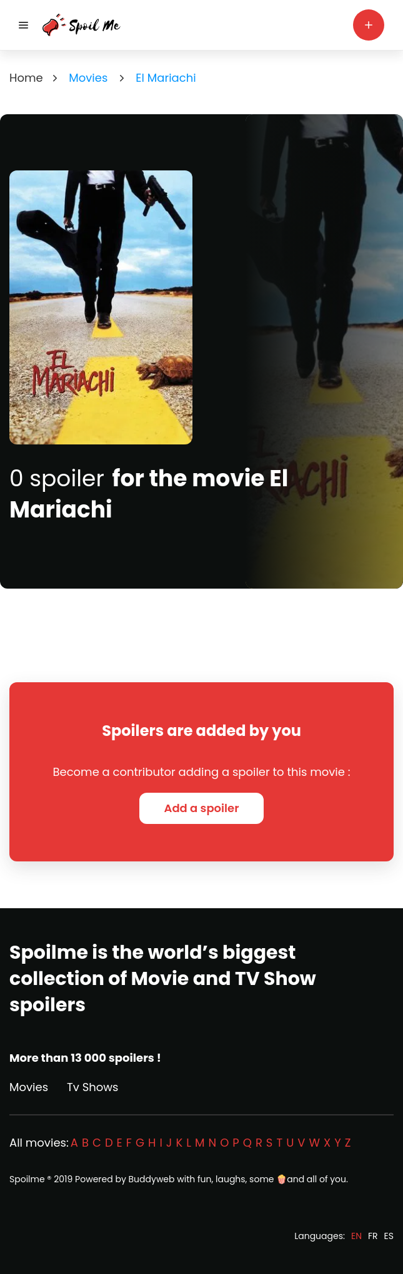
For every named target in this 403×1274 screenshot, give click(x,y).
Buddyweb (152, 1179)
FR (373, 1236)
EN (356, 1236)
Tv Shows (92, 1087)
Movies (28, 1087)
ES (389, 1236)
